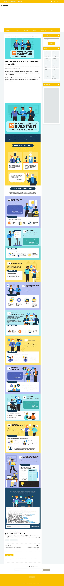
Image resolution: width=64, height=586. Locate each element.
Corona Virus (47, 56)
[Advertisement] (32, 20)
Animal (46, 51)
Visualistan (33, 583)
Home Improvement (55, 67)
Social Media (43, 30)
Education (54, 58)
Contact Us (19, 1)
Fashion (46, 63)
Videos (46, 78)
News (17, 30)
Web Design (54, 78)
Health (52, 30)
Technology (25, 30)
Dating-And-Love (55, 56)
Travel (53, 76)
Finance (53, 63)
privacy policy (32, 577)
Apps (53, 51)
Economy (46, 58)
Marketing (46, 71)
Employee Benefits (14, 540)
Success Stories (55, 74)
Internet (46, 69)
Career (7, 540)
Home (5, 1)
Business (34, 30)
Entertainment (47, 60)
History (46, 67)
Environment (54, 60)
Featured (8, 30)
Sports (46, 74)
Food (46, 65)
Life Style (53, 69)
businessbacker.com (16, 532)
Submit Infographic (12, 1)
